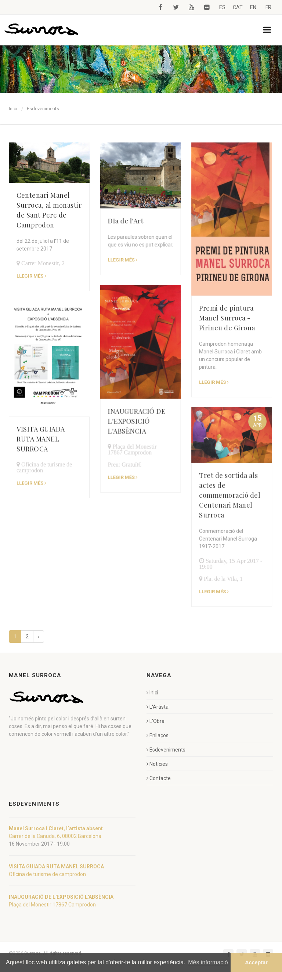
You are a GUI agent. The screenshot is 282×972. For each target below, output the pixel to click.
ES (222, 7)
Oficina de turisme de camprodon (47, 874)
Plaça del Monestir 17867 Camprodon (52, 905)
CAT (238, 7)
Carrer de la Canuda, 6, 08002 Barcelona (55, 836)
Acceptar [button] (256, 962)
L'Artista (158, 707)
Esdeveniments (43, 108)
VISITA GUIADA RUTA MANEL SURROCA (41, 404)
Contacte (159, 778)
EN (253, 7)
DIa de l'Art (106, 220)
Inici (13, 108)
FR (268, 7)
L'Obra (155, 721)
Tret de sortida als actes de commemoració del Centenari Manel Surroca (190, 438)
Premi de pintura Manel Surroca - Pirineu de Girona (188, 318)
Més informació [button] (208, 962)
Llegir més (103, 446)
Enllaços (158, 735)
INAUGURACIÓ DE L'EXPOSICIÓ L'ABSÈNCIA (117, 390)
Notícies (157, 764)
